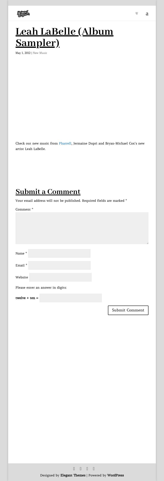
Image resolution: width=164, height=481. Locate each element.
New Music (40, 53)
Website (22, 277)
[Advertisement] (84, 160)
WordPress (115, 475)
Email (21, 265)
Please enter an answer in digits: (41, 287)
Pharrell (65, 143)
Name (21, 253)
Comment (24, 209)
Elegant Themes (72, 475)
